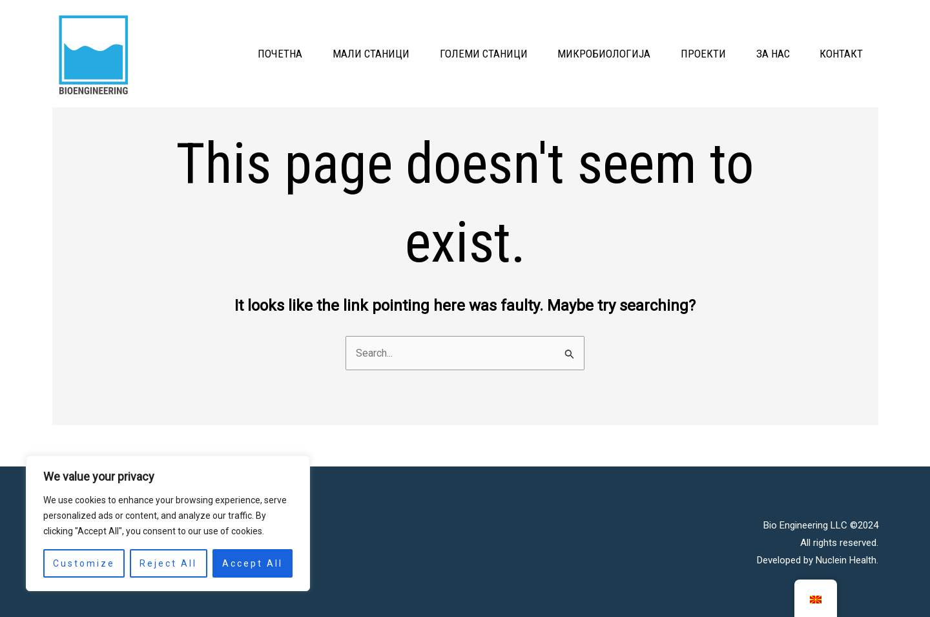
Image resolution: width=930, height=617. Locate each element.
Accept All (252, 563)
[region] (168, 523)
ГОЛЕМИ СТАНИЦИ (445, 53)
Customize (84, 563)
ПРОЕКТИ (682, 53)
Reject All (168, 563)
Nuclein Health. (847, 559)
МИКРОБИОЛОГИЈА (574, 53)
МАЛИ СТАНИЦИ (323, 53)
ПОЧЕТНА (224, 53)
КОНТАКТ (837, 53)
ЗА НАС (760, 53)
